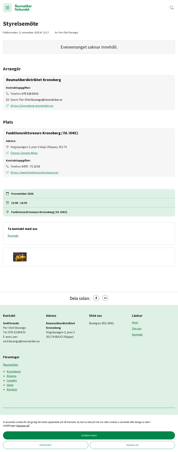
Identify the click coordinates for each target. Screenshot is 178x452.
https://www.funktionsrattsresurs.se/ (34, 172)
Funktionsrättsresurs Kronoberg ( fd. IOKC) (42, 133)
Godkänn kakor (89, 435)
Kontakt (13, 235)
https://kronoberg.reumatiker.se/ (32, 105)
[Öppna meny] (7, 7)
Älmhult (12, 389)
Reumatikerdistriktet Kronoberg (33, 79)
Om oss (137, 328)
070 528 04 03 (30, 93)
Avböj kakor (45, 444)
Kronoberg (14, 371)
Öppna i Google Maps (24, 153)
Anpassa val (132, 444)
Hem (135, 322)
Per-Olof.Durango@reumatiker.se (40, 99)
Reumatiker (10, 364)
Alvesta (11, 376)
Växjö (10, 385)
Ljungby (12, 380)
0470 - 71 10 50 (31, 166)
